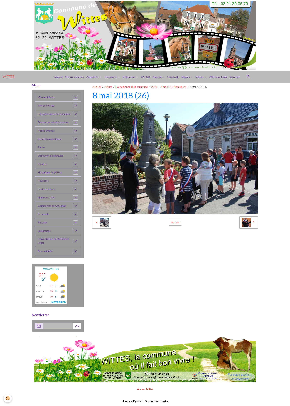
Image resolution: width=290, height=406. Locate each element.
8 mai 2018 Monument (173, 86)
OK (77, 326)
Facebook (172, 76)
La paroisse (44, 230)
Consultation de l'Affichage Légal (53, 241)
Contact (235, 76)
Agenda (157, 76)
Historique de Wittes (50, 172)
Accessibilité (45, 251)
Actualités (92, 76)
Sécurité (43, 222)
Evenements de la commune (131, 86)
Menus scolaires (74, 76)
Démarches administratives (53, 122)
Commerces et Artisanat (52, 205)
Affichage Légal (218, 76)
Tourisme (43, 180)
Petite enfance (46, 130)
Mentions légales (131, 401)
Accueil (58, 76)
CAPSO (145, 76)
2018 (154, 86)
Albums (185, 76)
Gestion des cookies (156, 401)
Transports (111, 76)
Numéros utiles (46, 197)
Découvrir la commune (50, 155)
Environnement (47, 189)
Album (108, 86)
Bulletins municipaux (50, 139)
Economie (43, 214)
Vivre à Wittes (46, 105)
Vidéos (199, 76)
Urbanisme (129, 76)
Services (43, 164)
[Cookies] (8, 398)
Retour (175, 222)
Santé (41, 147)
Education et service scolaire (54, 114)
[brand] (8, 76)
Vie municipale (46, 97)
